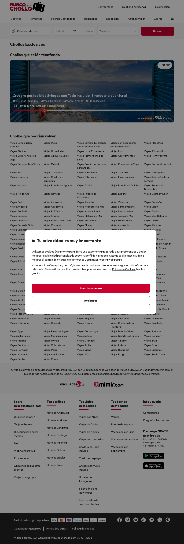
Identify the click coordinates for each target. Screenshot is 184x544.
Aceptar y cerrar (90, 288)
